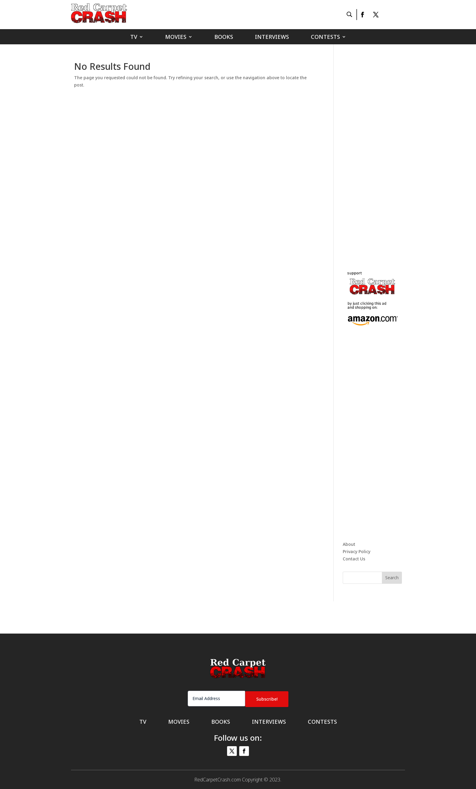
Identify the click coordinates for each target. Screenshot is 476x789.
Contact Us (354, 559)
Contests (325, 37)
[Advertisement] (388, 153)
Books (223, 37)
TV (133, 37)
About (349, 544)
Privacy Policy (356, 551)
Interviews (272, 37)
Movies (175, 37)
